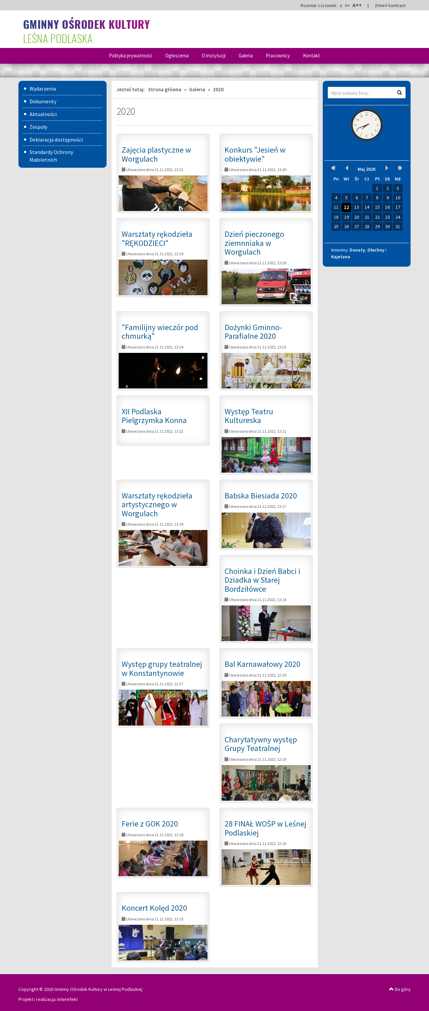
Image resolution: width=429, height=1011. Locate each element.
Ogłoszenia (177, 55)
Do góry (400, 989)
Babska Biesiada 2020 (261, 495)
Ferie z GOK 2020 (150, 823)
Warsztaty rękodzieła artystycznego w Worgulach (157, 504)
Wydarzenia (42, 88)
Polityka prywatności (130, 55)
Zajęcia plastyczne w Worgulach (156, 154)
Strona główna (164, 89)
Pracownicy (278, 55)
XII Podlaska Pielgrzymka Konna (154, 415)
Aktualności (43, 114)
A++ (357, 5)
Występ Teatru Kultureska (249, 415)
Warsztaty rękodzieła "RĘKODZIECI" (157, 238)
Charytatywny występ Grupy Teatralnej (261, 743)
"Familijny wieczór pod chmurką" (160, 331)
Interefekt (67, 999)
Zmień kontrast (390, 5)
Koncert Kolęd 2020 (154, 908)
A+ (347, 5)
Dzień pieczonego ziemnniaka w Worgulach (254, 243)
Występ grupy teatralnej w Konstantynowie (162, 668)
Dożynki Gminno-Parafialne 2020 (253, 331)
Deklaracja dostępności (56, 139)
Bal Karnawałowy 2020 (262, 664)
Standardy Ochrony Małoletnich (51, 156)
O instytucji (214, 55)
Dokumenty (42, 101)
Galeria (246, 55)
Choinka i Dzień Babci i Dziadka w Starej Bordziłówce (262, 580)
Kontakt (311, 55)
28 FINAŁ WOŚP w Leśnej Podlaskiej (265, 828)
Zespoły (38, 126)
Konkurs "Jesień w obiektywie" (255, 154)
